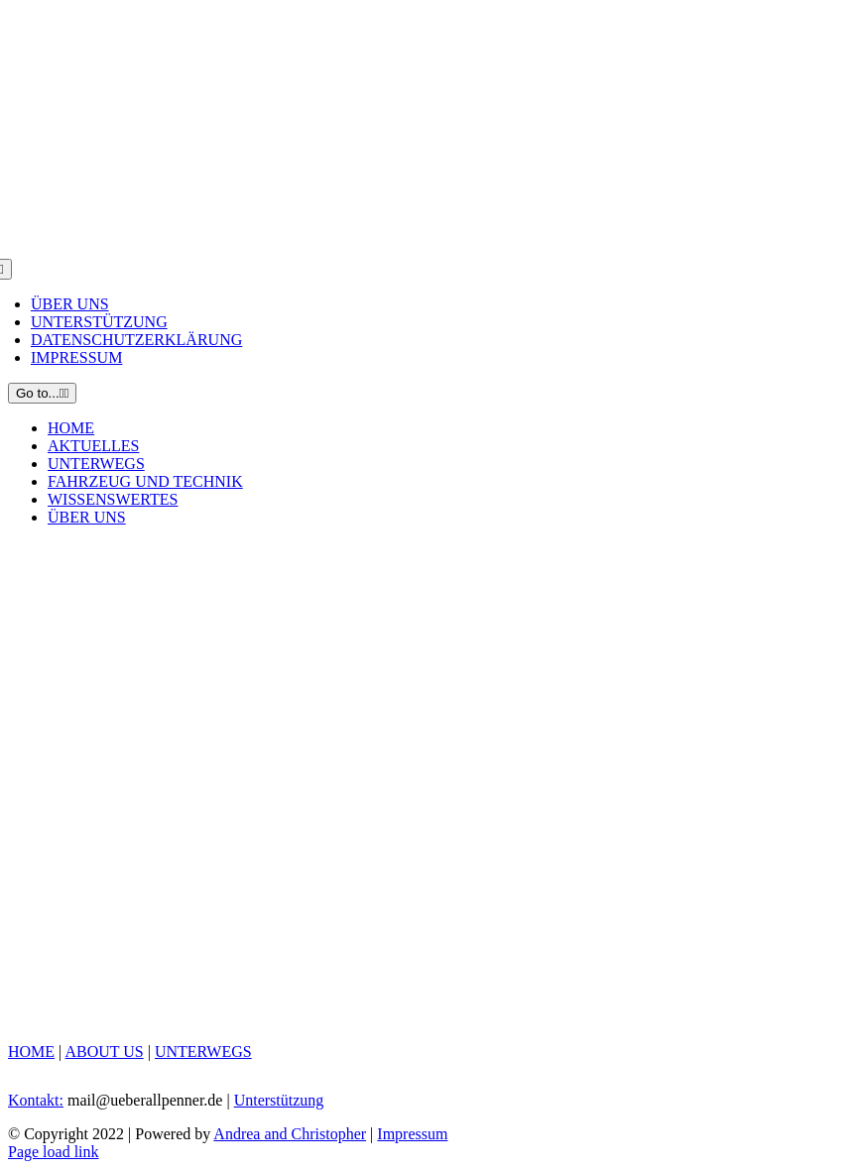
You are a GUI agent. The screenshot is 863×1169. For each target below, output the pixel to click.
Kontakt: (35, 1100)
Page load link (53, 1151)
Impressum (412, 1133)
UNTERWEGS (203, 1051)
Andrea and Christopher (289, 1133)
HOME (31, 1051)
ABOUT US (103, 1051)
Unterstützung (279, 1100)
